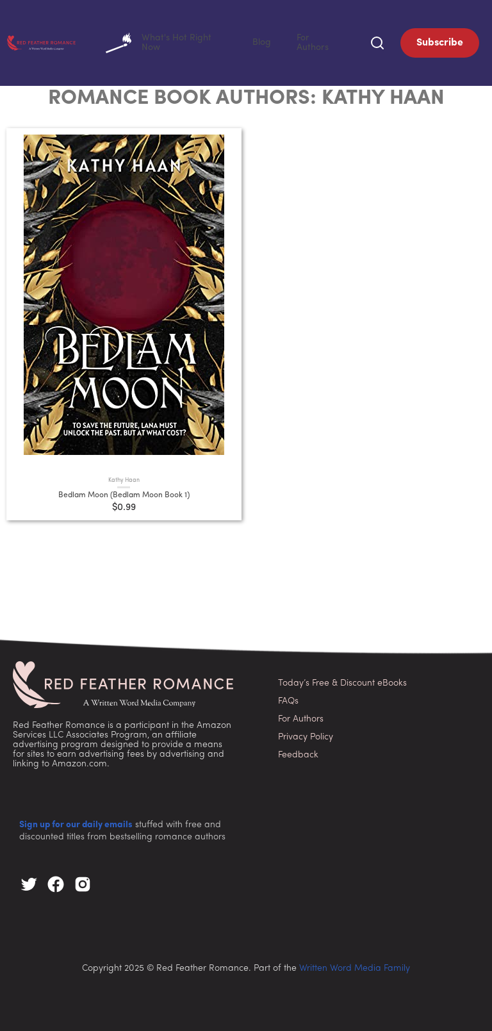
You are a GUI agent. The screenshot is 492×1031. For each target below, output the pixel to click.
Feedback (298, 752)
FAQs (288, 699)
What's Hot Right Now (210, 41)
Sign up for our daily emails (76, 822)
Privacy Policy (305, 734)
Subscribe (439, 42)
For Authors (327, 41)
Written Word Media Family (354, 966)
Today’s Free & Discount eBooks (342, 681)
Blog (287, 41)
